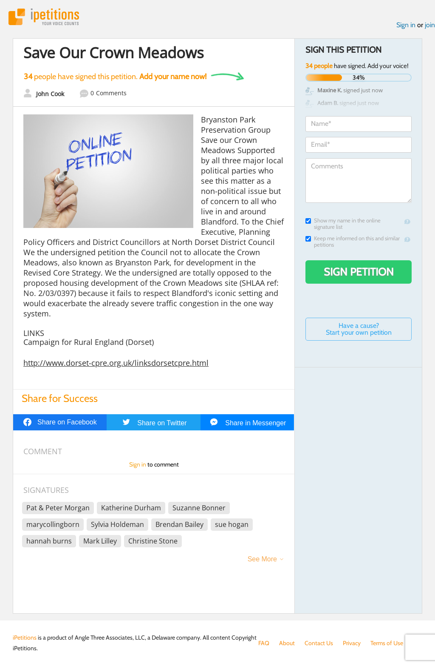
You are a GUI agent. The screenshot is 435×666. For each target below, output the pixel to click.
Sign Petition (359, 271)
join (430, 25)
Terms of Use (386, 643)
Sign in (405, 25)
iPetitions (43, 17)
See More (262, 559)
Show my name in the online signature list (343, 223)
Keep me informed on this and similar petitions (352, 241)
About (287, 643)
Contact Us (319, 643)
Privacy (352, 643)
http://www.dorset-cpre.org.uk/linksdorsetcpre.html (116, 363)
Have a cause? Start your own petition (359, 329)
